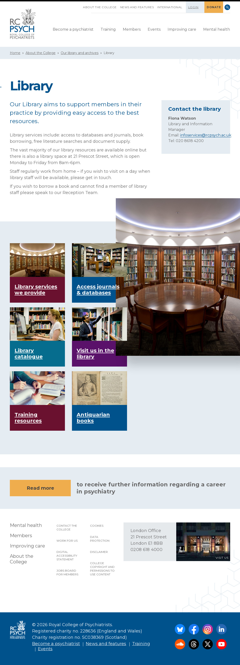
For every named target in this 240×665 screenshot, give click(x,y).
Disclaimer (99, 552)
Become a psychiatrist (73, 29)
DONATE (214, 7)
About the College (100, 7)
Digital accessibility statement (66, 555)
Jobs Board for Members (67, 572)
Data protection (99, 538)
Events (154, 29)
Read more (40, 488)
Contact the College (66, 527)
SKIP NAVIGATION (79, 5)
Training (108, 29)
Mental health (216, 29)
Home (15, 53)
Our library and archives (79, 53)
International (169, 7)
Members (132, 29)
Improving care (182, 29)
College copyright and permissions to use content (102, 568)
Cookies (96, 525)
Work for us (67, 540)
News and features (137, 7)
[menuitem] (73, 30)
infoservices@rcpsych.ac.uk (205, 135)
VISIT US (222, 557)
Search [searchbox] (227, 7)
